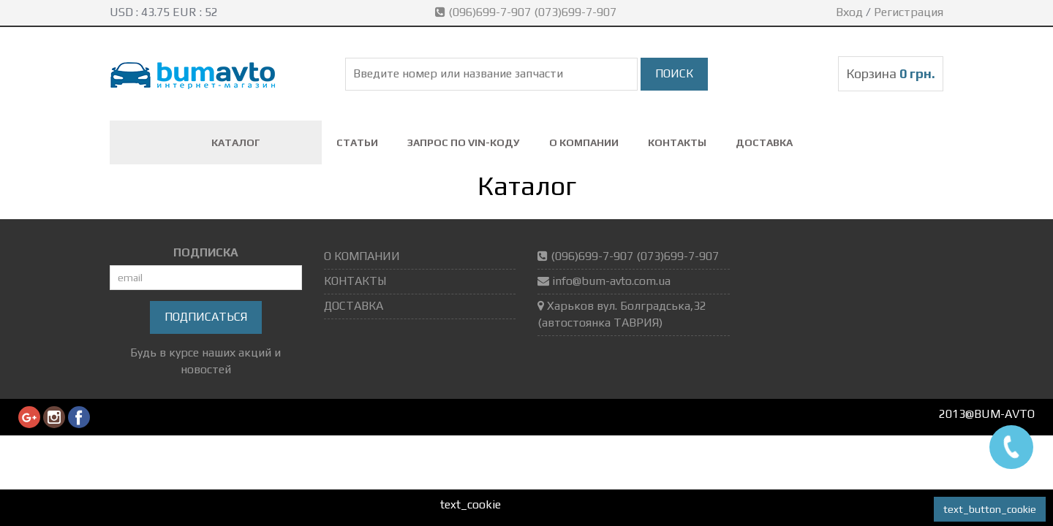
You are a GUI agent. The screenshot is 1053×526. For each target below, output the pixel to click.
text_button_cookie (989, 509)
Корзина (890, 73)
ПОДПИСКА (205, 252)
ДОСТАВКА (764, 142)
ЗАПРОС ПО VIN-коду (463, 142)
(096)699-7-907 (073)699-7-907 (527, 12)
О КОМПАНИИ (584, 142)
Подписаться (206, 317)
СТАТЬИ (357, 142)
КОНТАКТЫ (677, 142)
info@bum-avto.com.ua (611, 281)
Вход (849, 12)
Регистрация (908, 12)
